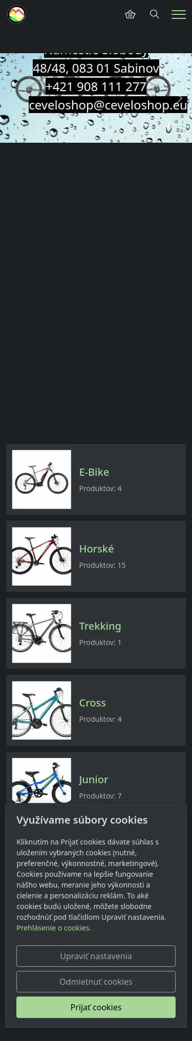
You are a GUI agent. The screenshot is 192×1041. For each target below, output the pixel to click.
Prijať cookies (96, 1007)
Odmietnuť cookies (95, 981)
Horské (96, 549)
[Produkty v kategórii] (41, 479)
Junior (93, 779)
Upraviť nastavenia (96, 956)
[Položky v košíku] (130, 14)
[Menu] (179, 14)
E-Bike (94, 472)
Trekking (100, 626)
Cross (92, 703)
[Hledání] (154, 14)
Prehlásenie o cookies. (53, 928)
